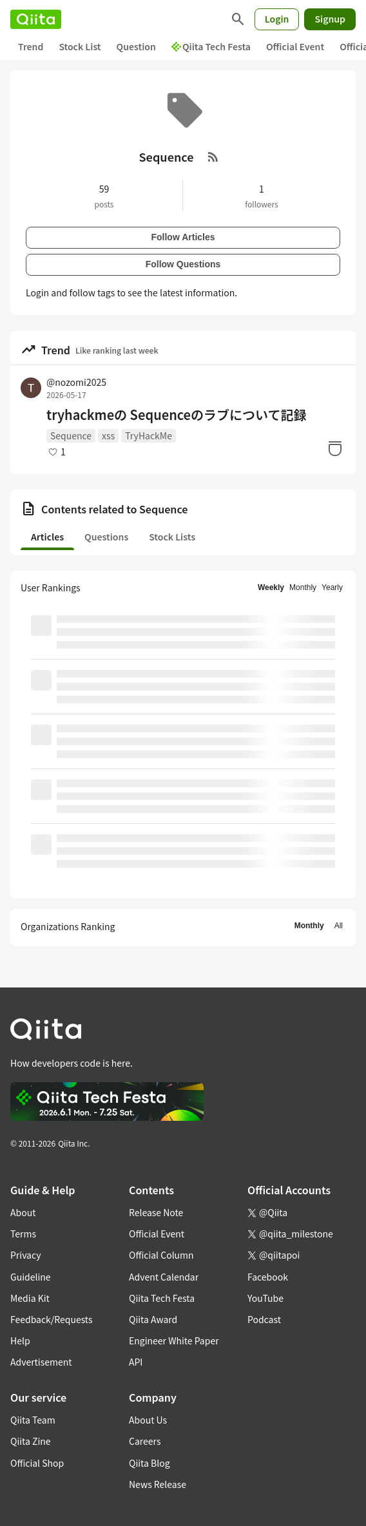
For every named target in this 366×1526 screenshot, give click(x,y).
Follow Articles (183, 237)
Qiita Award (153, 1319)
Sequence (71, 435)
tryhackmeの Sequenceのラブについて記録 (176, 415)
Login (277, 18)
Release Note (156, 1212)
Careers (144, 1441)
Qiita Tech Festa (211, 46)
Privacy (25, 1254)
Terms (23, 1233)
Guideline (30, 1276)
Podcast (264, 1319)
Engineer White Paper (174, 1340)
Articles (47, 536)
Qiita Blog (149, 1462)
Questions (106, 536)
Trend (30, 46)
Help (20, 1340)
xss (108, 435)
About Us (148, 1419)
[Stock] (335, 448)
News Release (157, 1484)
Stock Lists (172, 536)
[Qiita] (35, 19)
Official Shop (37, 1462)
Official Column (161, 1254)
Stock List (80, 46)
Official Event (295, 46)
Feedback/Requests (51, 1319)
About (22, 1212)
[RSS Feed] (213, 156)
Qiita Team (32, 1419)
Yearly (332, 587)
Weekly (271, 587)
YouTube (265, 1298)
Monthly (302, 587)
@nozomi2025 (76, 382)
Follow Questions (183, 264)
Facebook (267, 1276)
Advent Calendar (163, 1276)
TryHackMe (148, 435)
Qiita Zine (30, 1441)
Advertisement (41, 1361)
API (135, 1361)
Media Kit (30, 1298)
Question (136, 46)
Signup (329, 18)
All (338, 925)
